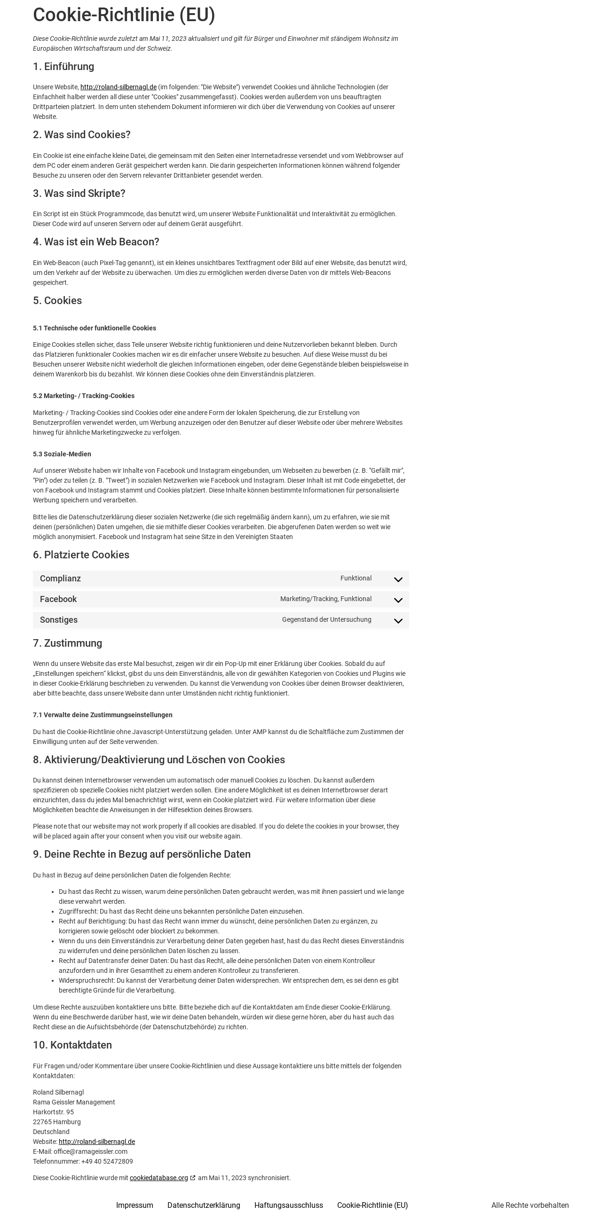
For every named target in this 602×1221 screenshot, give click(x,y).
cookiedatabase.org (159, 1178)
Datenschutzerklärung (203, 1205)
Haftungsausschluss (288, 1205)
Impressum (134, 1205)
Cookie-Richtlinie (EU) (372, 1205)
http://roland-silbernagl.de (118, 87)
